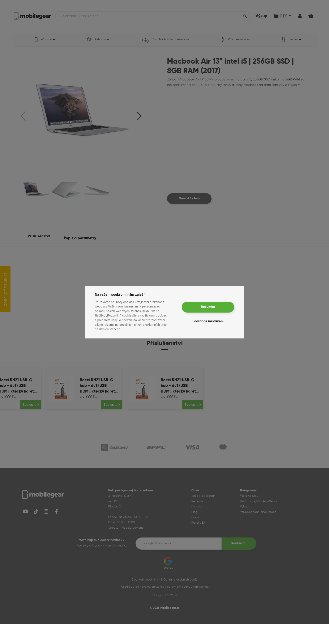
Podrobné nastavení (207, 321)
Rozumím (208, 307)
